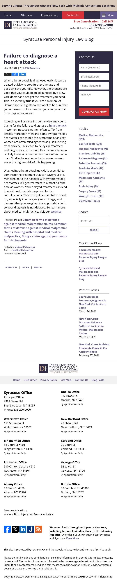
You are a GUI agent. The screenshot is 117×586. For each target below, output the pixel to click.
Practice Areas (49, 15)
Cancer (38, 514)
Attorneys (26, 15)
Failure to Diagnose (93, 158)
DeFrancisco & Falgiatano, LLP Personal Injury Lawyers (56, 576)
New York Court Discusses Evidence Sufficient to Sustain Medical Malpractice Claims (91, 326)
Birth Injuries (89, 173)
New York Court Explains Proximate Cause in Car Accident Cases (94, 348)
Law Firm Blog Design (96, 576)
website (56, 211)
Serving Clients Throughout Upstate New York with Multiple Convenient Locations (58, 5)
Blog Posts (98, 380)
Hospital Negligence (93, 148)
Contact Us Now (94, 111)
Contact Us (73, 15)
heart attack (57, 125)
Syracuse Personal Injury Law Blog (20, 25)
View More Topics (89, 201)
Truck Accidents (91, 168)
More (111, 15)
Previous (11, 267)
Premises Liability (92, 153)
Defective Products (92, 163)
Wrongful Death (91, 196)
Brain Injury (88, 186)
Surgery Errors (90, 191)
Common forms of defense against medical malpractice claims (35, 228)
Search (94, 230)
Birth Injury (21, 514)
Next (38, 267)
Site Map (66, 380)
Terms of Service (94, 549)
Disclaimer (30, 380)
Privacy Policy (48, 380)
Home (8, 15)
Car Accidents (90, 144)
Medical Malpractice (24, 247)
